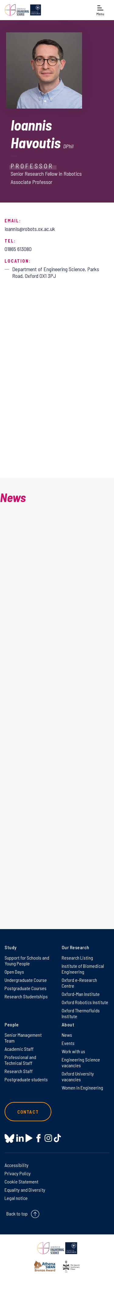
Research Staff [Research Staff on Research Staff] (19, 1071)
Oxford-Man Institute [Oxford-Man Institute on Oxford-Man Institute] (81, 994)
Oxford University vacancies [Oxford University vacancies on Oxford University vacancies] (78, 1076)
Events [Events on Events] (68, 1043)
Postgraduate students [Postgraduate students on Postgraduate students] (26, 1079)
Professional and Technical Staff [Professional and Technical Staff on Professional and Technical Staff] (20, 1060)
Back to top (17, 1213)
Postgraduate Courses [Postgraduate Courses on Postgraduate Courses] (26, 988)
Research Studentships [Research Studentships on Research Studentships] (26, 996)
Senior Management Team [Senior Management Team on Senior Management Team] (23, 1037)
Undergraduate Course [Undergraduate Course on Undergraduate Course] (26, 980)
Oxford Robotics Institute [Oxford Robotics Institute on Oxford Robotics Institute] (85, 1002)
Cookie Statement (21, 1181)
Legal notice (16, 1198)
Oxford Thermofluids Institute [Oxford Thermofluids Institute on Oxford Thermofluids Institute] (81, 1013)
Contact (28, 1112)
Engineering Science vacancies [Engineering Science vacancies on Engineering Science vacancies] (81, 1062)
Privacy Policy (18, 1173)
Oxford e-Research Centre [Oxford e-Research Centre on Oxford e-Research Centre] (79, 983)
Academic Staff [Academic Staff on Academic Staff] (19, 1049)
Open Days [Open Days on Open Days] (14, 972)
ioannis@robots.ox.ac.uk (30, 228)
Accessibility (17, 1165)
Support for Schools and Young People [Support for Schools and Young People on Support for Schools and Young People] (27, 960)
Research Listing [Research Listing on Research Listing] (77, 958)
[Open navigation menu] (100, 10)
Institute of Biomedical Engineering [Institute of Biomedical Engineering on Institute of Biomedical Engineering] (83, 969)
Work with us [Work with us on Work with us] (73, 1051)
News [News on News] (67, 1035)
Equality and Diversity (25, 1190)
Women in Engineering (82, 1087)
